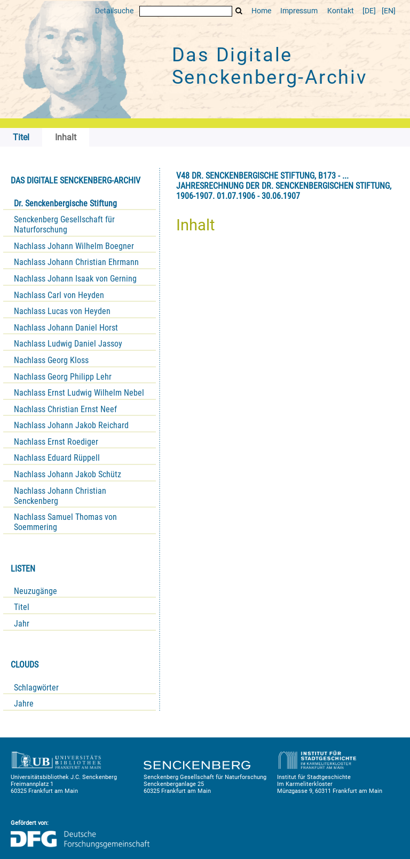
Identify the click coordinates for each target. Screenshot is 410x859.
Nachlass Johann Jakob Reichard (71, 425)
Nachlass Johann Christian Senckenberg (60, 496)
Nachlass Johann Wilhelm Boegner (74, 246)
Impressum (299, 10)
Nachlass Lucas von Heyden (62, 311)
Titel (21, 607)
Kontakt (340, 10)
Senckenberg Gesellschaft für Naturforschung (64, 224)
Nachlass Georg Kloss (51, 360)
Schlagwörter (36, 688)
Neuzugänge (35, 591)
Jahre (24, 704)
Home (261, 10)
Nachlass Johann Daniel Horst (66, 328)
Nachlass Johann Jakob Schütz (67, 474)
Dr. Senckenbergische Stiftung (65, 203)
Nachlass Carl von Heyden (59, 295)
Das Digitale (269, 66)
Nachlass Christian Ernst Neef (65, 409)
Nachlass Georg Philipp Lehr (63, 377)
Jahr (21, 624)
